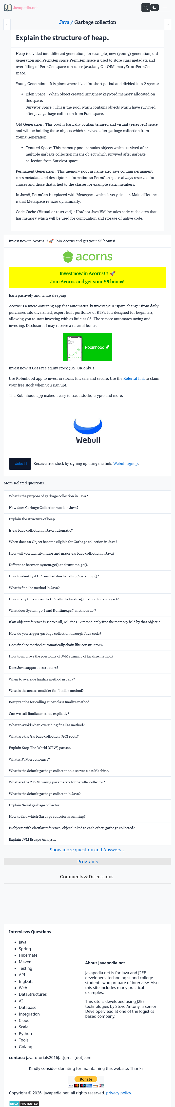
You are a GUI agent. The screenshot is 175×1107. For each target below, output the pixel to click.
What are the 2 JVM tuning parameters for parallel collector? (57, 782)
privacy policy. (119, 1093)
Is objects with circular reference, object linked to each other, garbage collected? (72, 828)
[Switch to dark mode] (154, 7)
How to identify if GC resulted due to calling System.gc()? (54, 576)
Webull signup (125, 463)
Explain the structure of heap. (32, 519)
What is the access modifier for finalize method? (46, 690)
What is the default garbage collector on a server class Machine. (59, 770)
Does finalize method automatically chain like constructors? (56, 645)
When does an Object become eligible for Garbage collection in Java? (63, 542)
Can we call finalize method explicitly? (39, 713)
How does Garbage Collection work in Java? (43, 507)
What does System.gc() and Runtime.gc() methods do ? (52, 610)
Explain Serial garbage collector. (34, 805)
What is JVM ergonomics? (29, 759)
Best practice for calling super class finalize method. (49, 702)
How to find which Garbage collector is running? (47, 816)
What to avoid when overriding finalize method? (47, 725)
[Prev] (7, 24)
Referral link (134, 378)
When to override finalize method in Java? (42, 679)
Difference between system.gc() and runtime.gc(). (48, 565)
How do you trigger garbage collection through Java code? (55, 633)
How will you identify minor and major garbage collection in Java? (62, 553)
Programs (87, 861)
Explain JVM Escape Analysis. (32, 839)
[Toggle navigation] (165, 7)
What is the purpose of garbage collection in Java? (48, 496)
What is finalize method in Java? (34, 588)
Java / (66, 22)
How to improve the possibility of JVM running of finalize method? (61, 656)
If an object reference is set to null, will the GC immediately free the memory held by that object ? (84, 622)
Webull (21, 464)
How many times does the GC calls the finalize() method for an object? (64, 599)
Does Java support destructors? (33, 667)
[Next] (167, 24)
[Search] (145, 7)
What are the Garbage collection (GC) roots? (44, 736)
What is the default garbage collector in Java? (45, 793)
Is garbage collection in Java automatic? (41, 530)
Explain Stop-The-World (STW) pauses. (40, 748)
